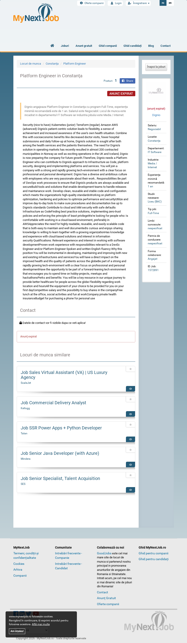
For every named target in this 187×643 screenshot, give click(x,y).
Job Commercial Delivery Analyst (53, 402)
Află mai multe (41, 624)
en (170, 2)
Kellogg (25, 408)
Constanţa (52, 63)
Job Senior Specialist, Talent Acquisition (60, 478)
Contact (165, 45)
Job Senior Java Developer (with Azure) (60, 453)
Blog (151, 45)
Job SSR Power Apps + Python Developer (61, 428)
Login (115, 3)
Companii (20, 575)
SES (23, 484)
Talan (24, 433)
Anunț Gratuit (106, 598)
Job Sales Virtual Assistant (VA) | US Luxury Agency (64, 375)
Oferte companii (91, 3)
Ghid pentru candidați (154, 559)
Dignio (156, 115)
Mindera (26, 458)
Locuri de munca (30, 63)
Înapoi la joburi (156, 66)
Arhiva (17, 569)
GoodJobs (104, 553)
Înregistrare (138, 3)
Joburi (65, 45)
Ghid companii (108, 45)
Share (127, 80)
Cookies (18, 563)
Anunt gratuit (84, 45)
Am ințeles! (17, 631)
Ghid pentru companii (153, 553)
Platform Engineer (74, 63)
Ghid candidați (132, 45)
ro (163, 2)
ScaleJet (26, 382)
